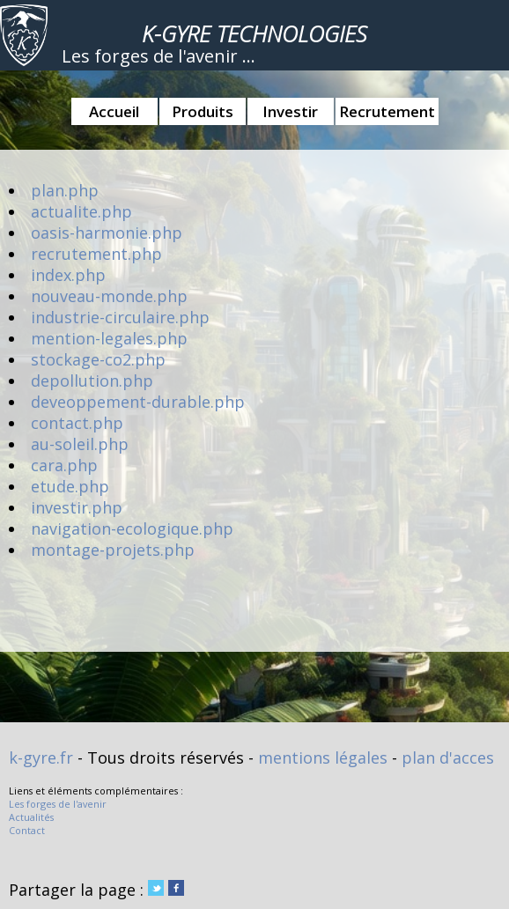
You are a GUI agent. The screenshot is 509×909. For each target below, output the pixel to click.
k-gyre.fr (41, 757)
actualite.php (81, 211)
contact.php (77, 422)
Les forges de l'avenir (58, 803)
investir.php (76, 507)
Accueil (114, 111)
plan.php (65, 190)
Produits (202, 111)
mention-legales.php (109, 338)
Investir (290, 111)
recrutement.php (96, 253)
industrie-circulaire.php (120, 317)
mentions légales (322, 757)
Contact (27, 830)
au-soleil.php (80, 443)
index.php (68, 274)
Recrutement (387, 111)
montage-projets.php (113, 549)
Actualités (31, 817)
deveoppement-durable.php (138, 401)
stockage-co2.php (98, 359)
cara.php (64, 465)
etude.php (70, 486)
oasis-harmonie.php (106, 232)
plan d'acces (448, 757)
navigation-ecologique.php (132, 528)
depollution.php (92, 380)
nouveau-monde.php (109, 296)
